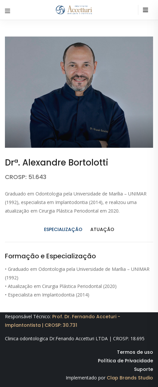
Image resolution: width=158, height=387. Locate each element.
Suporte (143, 369)
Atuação (102, 229)
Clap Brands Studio (130, 377)
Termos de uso (135, 352)
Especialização (63, 229)
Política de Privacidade (125, 360)
